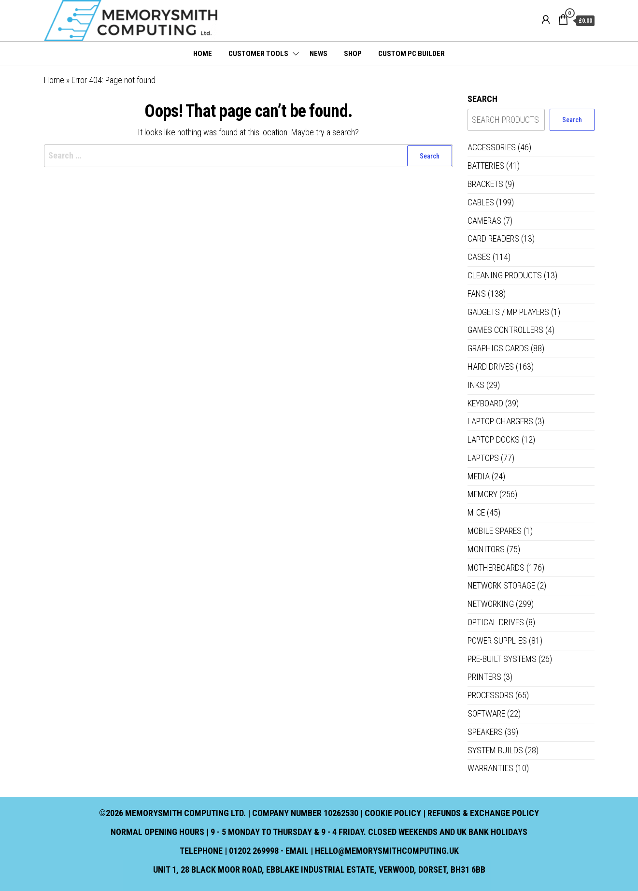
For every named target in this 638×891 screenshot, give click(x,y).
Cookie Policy (393, 813)
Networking (491, 604)
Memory (482, 494)
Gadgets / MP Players (508, 312)
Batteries (486, 165)
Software (486, 713)
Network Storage (501, 585)
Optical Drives (496, 622)
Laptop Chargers (500, 421)
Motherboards (496, 567)
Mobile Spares (495, 531)
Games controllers (505, 330)
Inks (476, 385)
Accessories (492, 147)
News (318, 53)
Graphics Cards (498, 348)
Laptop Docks (494, 439)
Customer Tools (258, 53)
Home (202, 53)
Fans (477, 293)
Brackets (485, 184)
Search (482, 99)
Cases (479, 257)
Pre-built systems (502, 659)
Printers (484, 677)
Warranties (490, 768)
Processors (490, 695)
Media (479, 476)
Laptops (483, 458)
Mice (476, 512)
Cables (481, 202)
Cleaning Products (505, 275)
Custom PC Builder (411, 53)
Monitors (486, 549)
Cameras (484, 221)
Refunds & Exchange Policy (483, 813)
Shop (353, 53)
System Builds (495, 750)
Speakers (485, 732)
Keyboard (485, 403)
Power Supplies (497, 640)
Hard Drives (491, 366)
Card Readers (493, 238)
